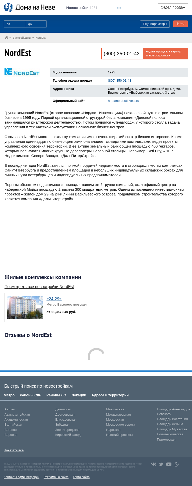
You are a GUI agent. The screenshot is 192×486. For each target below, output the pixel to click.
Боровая (10, 435)
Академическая (16, 419)
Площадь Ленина (170, 424)
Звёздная (62, 424)
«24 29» (54, 299)
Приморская (166, 439)
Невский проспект (119, 435)
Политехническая (170, 434)
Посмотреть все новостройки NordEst (39, 287)
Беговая (10, 430)
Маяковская (115, 409)
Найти (180, 24)
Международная (118, 414)
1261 (82, 8)
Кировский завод (67, 435)
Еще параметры (155, 24)
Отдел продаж (173, 7)
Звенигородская (67, 430)
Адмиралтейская (17, 414)
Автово (9, 409)
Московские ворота (120, 424)
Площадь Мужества (172, 429)
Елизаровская (65, 419)
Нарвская (113, 430)
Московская (115, 419)
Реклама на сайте (56, 477)
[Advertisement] (42, 237)
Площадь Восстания (172, 419)
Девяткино (63, 409)
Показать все (14, 450)
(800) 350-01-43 (122, 53)
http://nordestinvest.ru (123, 101)
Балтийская (13, 424)
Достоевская (64, 414)
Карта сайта (81, 477)
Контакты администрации (21, 477)
